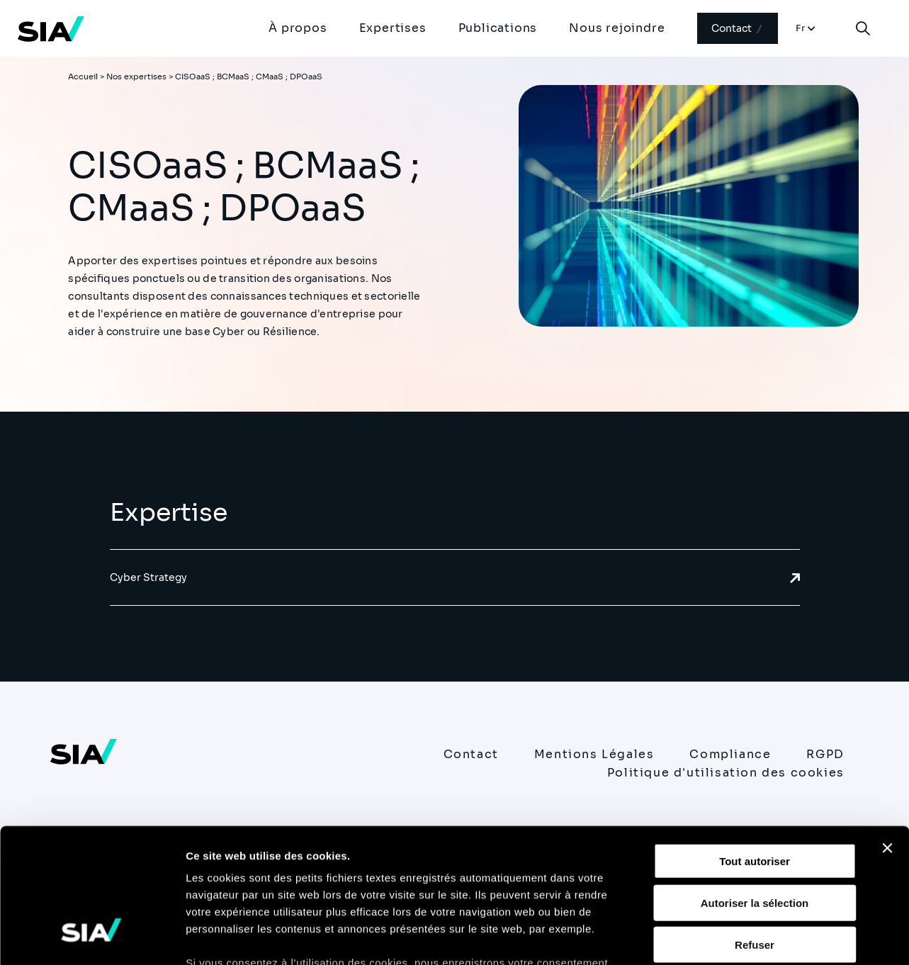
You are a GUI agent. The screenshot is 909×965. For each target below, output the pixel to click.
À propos (298, 28)
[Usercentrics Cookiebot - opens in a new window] (92, 937)
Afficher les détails (780, 937)
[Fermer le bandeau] (887, 733)
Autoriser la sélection (755, 787)
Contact (737, 28)
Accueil (83, 76)
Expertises (393, 28)
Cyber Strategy (455, 577)
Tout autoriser (754, 746)
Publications (498, 28)
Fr (801, 28)
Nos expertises (136, 76)
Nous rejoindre (617, 28)
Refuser (754, 829)
